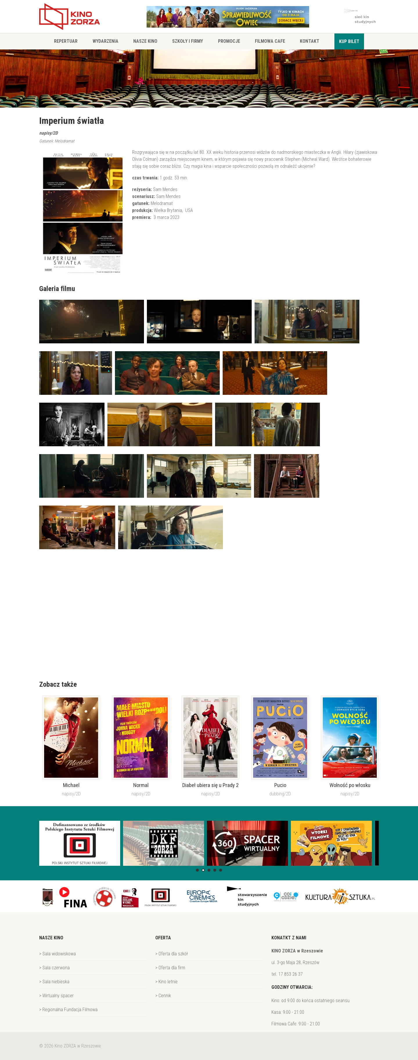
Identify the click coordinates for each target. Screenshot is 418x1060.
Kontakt (309, 41)
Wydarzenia (105, 41)
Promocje (229, 41)
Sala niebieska (55, 981)
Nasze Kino (145, 41)
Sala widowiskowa (59, 954)
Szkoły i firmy (187, 41)
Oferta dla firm (171, 967)
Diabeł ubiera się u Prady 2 (210, 785)
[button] (197, 870)
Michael (71, 785)
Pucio (280, 785)
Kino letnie (168, 981)
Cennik (164, 995)
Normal (141, 785)
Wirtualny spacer (58, 995)
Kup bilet (349, 41)
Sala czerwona (56, 967)
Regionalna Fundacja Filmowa (70, 1009)
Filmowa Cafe (270, 41)
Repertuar (66, 41)
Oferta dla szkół (173, 954)
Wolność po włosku (349, 785)
